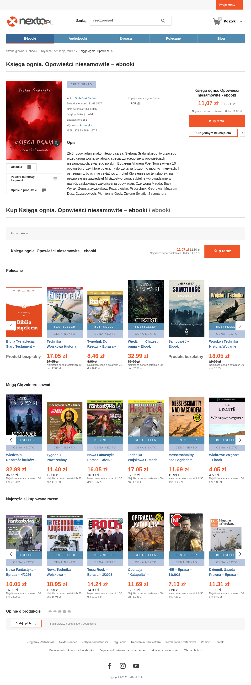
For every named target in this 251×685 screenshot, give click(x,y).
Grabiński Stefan (85, 98)
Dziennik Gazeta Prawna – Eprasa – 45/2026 (224, 575)
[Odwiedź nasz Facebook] (109, 666)
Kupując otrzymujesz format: (144, 98)
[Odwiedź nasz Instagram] (123, 666)
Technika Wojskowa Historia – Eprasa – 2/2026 (61, 346)
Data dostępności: (78, 103)
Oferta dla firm (193, 650)
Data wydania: (76, 109)
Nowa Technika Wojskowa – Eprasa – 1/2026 (59, 575)
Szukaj (81, 20)
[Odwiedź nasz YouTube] (136, 666)
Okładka (16, 167)
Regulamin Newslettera (146, 642)
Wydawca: (73, 125)
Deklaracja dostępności (164, 650)
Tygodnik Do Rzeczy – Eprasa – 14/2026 (101, 346)
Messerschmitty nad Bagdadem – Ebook (182, 460)
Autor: (71, 98)
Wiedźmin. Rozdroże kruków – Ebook (21, 460)
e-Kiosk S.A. (136, 677)
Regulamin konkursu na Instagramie (122, 650)
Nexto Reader (68, 642)
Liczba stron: (75, 119)
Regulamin (119, 642)
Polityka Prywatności (94, 642)
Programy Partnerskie (40, 642)
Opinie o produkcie (24, 190)
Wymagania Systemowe (181, 642)
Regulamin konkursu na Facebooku (71, 650)
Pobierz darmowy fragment (23, 178)
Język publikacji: (77, 114)
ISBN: (71, 130)
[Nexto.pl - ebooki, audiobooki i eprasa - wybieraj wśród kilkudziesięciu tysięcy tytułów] (30, 21)
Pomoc (205, 642)
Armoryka (86, 125)
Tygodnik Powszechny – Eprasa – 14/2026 (60, 460)
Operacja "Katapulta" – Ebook (138, 575)
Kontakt (219, 642)
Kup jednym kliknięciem (213, 133)
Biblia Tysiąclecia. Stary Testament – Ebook (20, 346)
